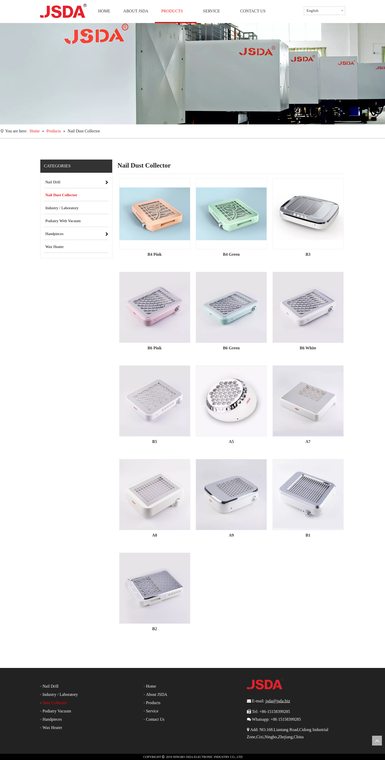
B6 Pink (154, 348)
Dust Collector (55, 703)
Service (152, 711)
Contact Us (155, 719)
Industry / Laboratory (60, 694)
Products (153, 703)
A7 (308, 441)
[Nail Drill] (192, 73)
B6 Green (231, 348)
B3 (308, 254)
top (377, 741)
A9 (231, 535)
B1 (308, 535)
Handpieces (52, 719)
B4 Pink (154, 254)
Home (151, 686)
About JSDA (156, 694)
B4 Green (231, 254)
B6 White (308, 348)
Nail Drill (51, 686)
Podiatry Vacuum (57, 711)
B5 (154, 441)
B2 (154, 629)
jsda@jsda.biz (277, 700)
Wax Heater (52, 727)
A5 (231, 441)
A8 (154, 535)
